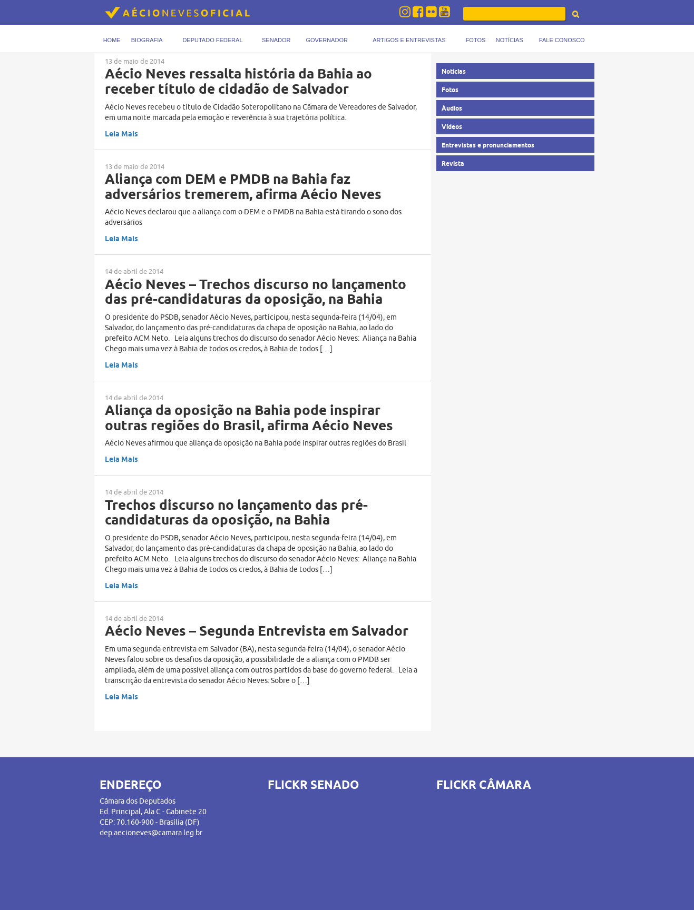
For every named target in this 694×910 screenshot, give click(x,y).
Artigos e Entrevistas (409, 40)
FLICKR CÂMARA (483, 785)
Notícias (509, 40)
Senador (276, 40)
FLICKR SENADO (313, 785)
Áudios (452, 108)
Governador (326, 40)
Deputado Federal (212, 40)
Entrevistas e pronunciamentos (488, 145)
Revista (453, 163)
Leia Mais (121, 134)
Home (112, 40)
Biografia (147, 40)
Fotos (476, 40)
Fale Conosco (562, 40)
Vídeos (452, 127)
